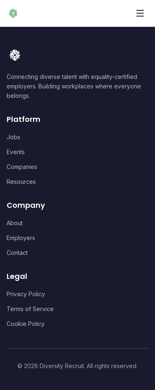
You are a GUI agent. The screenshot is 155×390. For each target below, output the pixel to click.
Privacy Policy (26, 293)
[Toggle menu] (140, 13)
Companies (22, 166)
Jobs (13, 136)
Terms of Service (30, 308)
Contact (17, 252)
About (15, 222)
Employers (21, 237)
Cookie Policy (26, 323)
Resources (21, 181)
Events (16, 151)
